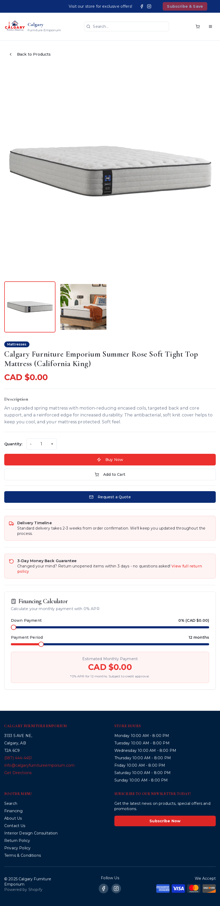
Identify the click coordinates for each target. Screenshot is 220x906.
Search (10, 803)
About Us (13, 818)
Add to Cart (110, 474)
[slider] (13, 627)
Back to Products (29, 54)
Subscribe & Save (185, 6)
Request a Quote (110, 497)
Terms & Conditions (22, 855)
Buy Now (110, 459)
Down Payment (26, 620)
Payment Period (27, 637)
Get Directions (18, 772)
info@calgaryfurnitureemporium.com (39, 765)
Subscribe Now (164, 821)
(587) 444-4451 (18, 758)
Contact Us (14, 825)
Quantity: (13, 444)
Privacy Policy (17, 848)
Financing (13, 811)
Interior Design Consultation (31, 833)
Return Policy (17, 840)
